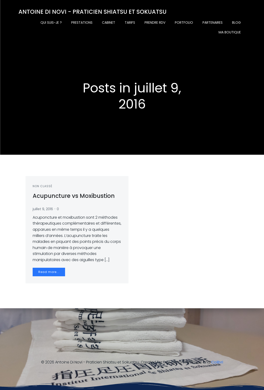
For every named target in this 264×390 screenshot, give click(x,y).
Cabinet (108, 22)
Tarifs (130, 22)
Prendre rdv (155, 22)
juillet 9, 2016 (43, 209)
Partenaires (212, 22)
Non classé (42, 186)
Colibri (217, 362)
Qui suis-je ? (51, 22)
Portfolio (184, 22)
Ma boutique (230, 32)
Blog (236, 22)
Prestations (81, 22)
